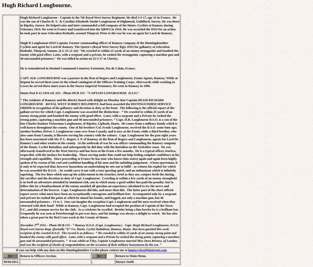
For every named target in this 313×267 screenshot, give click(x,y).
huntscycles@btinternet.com (147, 250)
